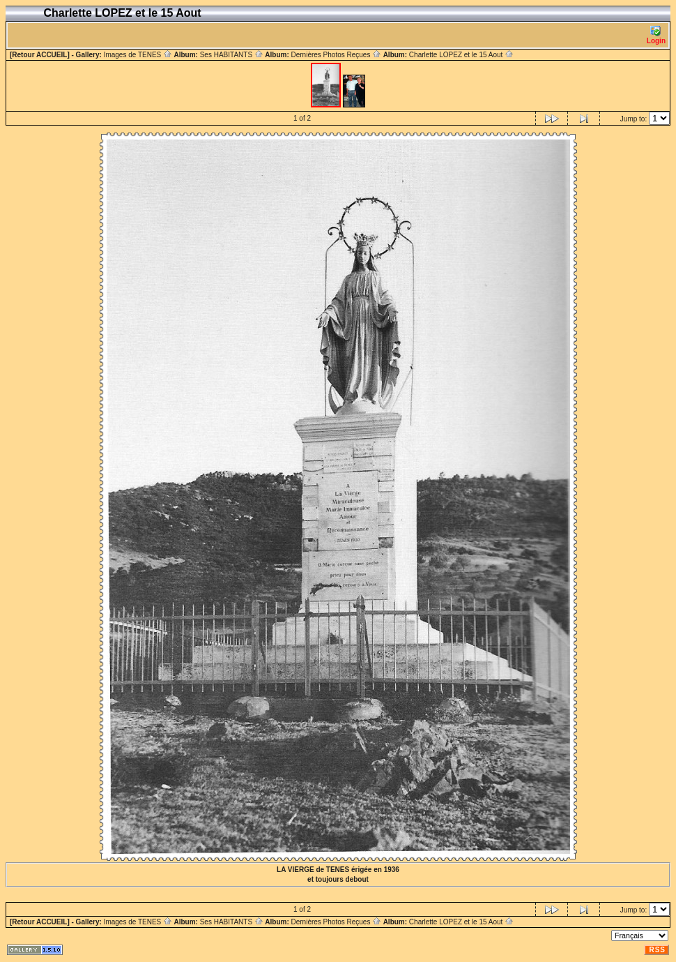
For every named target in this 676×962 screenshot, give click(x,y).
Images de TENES (138, 55)
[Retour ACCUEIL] (40, 55)
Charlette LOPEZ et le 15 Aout (461, 55)
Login (656, 35)
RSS (657, 950)
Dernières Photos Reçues (336, 55)
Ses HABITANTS (231, 55)
